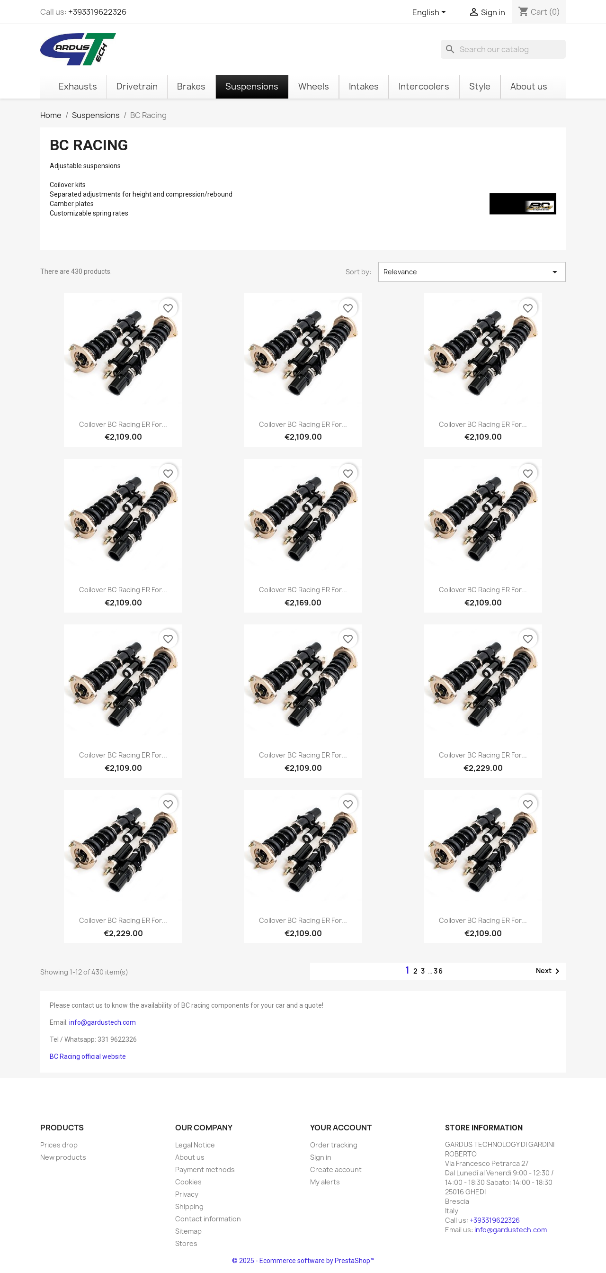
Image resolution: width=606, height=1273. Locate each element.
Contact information (208, 1218)
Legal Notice (195, 1144)
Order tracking (333, 1144)
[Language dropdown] (430, 12)
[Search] (503, 49)
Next (549, 971)
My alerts (325, 1181)
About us (190, 1157)
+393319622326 (97, 12)
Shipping (189, 1206)
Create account (336, 1169)
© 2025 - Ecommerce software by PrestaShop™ (303, 1260)
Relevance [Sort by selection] (472, 272)
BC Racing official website (88, 1056)
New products (63, 1157)
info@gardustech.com (102, 1022)
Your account (341, 1127)
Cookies (188, 1181)
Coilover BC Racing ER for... (123, 424)
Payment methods (205, 1169)
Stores (186, 1243)
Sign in (320, 1157)
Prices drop (59, 1144)
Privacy (186, 1194)
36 (439, 970)
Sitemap (188, 1231)
